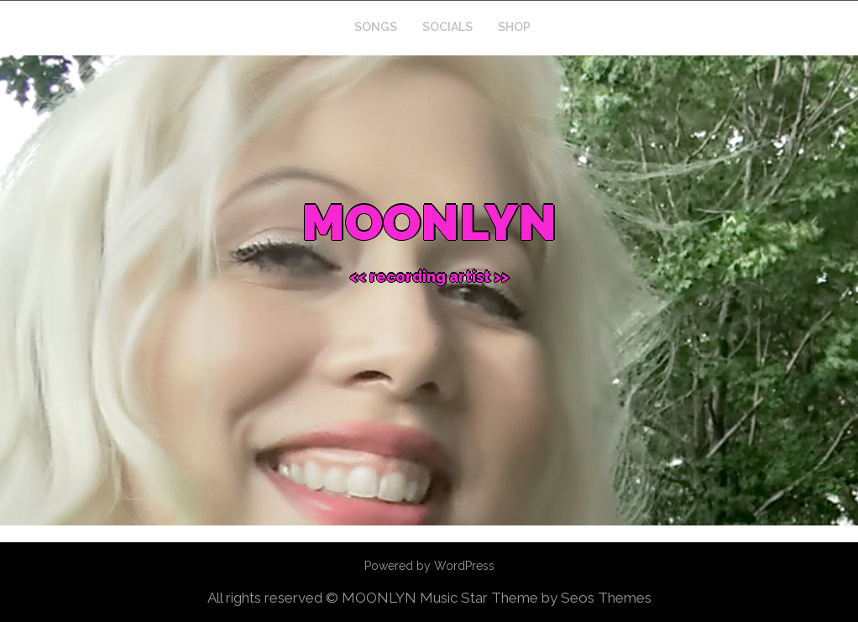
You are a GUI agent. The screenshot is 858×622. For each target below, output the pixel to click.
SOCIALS (447, 27)
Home (312, 27)
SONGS (375, 27)
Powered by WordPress (429, 565)
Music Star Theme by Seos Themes (535, 597)
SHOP (514, 27)
